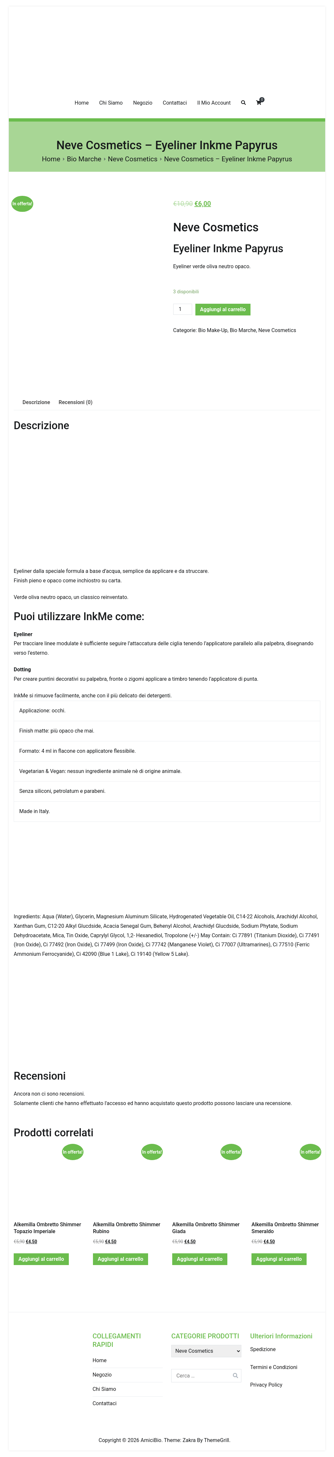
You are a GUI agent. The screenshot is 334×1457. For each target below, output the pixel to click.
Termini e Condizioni (273, 1367)
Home (82, 103)
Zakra (189, 1440)
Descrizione (36, 402)
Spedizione (263, 1349)
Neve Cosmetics (133, 159)
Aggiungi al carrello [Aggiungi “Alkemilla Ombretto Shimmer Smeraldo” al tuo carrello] (279, 1259)
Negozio (142, 103)
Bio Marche (84, 159)
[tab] (36, 402)
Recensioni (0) (76, 402)
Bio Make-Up (212, 330)
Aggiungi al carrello (223, 309)
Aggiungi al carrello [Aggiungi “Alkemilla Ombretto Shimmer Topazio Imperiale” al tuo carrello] (41, 1259)
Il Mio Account (214, 103)
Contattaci (175, 103)
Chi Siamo (111, 103)
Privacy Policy (266, 1385)
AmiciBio (151, 1440)
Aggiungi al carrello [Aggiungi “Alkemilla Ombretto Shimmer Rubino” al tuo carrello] (120, 1259)
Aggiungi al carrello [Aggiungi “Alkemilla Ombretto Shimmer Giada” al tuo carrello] (199, 1259)
